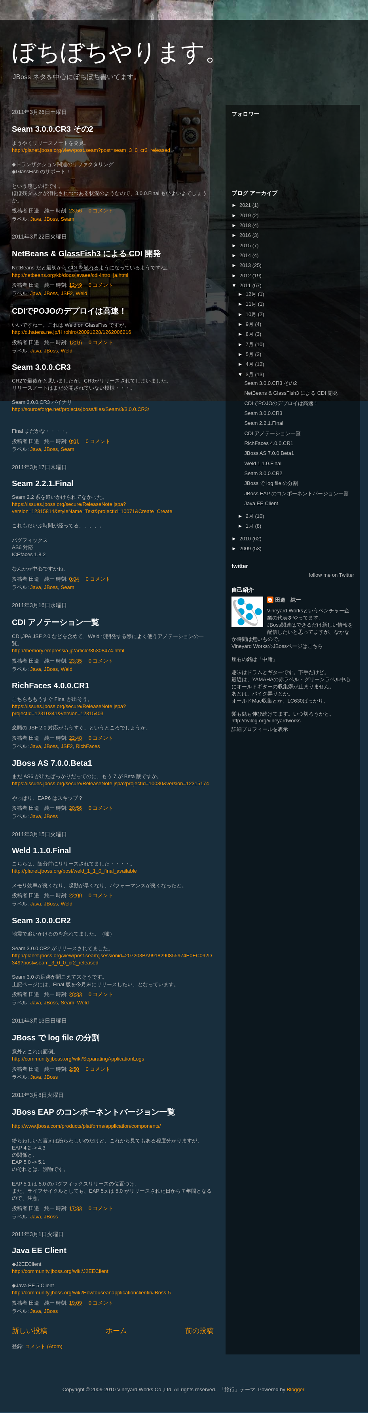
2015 (245, 245)
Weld (81, 293)
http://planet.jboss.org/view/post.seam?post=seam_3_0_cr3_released (91, 150)
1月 (250, 526)
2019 (245, 215)
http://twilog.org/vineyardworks (266, 721)
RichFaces (88, 746)
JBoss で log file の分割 (55, 1037)
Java (35, 219)
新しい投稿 (29, 1331)
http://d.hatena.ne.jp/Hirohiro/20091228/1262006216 (71, 332)
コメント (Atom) (44, 1346)
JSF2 (67, 293)
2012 (245, 275)
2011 (245, 285)
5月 (250, 354)
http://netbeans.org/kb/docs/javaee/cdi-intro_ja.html (70, 275)
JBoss (51, 219)
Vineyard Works (285, 611)
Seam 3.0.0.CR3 (41, 367)
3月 (250, 374)
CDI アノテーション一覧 (55, 622)
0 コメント (101, 211)
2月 (250, 516)
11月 (252, 304)
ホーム (116, 1331)
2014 (245, 255)
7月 (250, 344)
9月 (250, 324)
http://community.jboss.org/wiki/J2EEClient (60, 1271)
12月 (252, 294)
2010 (245, 539)
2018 (245, 225)
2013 (245, 265)
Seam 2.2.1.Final (43, 483)
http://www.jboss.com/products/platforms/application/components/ (86, 1126)
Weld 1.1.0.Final (41, 850)
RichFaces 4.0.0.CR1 (50, 685)
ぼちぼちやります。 (120, 52)
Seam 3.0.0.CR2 (41, 920)
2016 (245, 235)
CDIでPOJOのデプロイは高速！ (69, 311)
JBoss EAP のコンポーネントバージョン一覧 (93, 1112)
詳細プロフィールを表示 (259, 729)
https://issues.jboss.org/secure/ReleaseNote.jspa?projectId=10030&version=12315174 (110, 783)
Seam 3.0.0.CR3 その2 (52, 129)
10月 (252, 314)
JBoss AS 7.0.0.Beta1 (52, 763)
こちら (315, 646)
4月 (250, 364)
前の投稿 (199, 1331)
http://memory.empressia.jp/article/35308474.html (68, 650)
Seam (67, 219)
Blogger (295, 1389)
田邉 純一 (288, 600)
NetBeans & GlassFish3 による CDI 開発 (86, 253)
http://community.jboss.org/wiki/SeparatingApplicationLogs (78, 1059)
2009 (245, 548)
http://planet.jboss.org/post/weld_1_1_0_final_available (74, 871)
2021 (245, 205)
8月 (250, 334)
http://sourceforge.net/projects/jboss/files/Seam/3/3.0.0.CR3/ (80, 409)
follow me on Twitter (331, 575)
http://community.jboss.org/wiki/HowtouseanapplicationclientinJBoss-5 (91, 1293)
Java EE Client (39, 1250)
